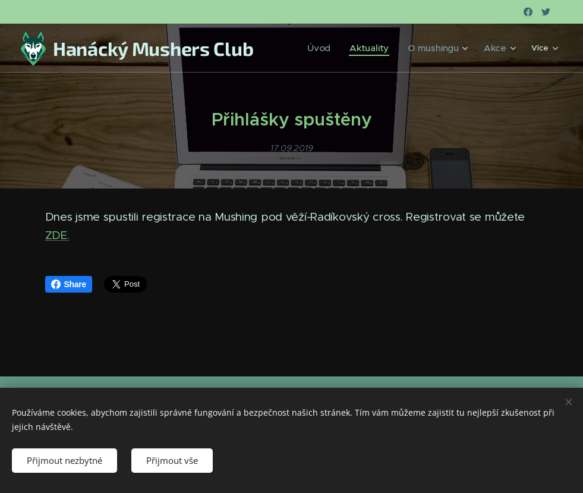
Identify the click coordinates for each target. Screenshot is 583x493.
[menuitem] (336, 48)
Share (69, 284)
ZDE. (57, 235)
